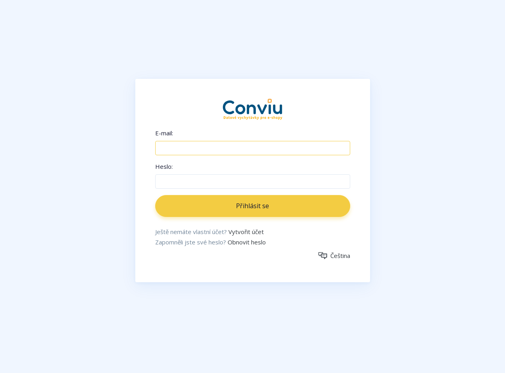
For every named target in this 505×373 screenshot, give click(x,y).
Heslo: (164, 166)
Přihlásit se (252, 205)
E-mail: (164, 133)
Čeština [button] (334, 256)
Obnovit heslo (247, 242)
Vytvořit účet (246, 232)
